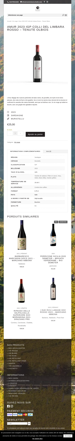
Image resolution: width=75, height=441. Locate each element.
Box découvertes (16, 348)
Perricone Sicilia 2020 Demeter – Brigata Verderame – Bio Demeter (53, 254)
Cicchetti (13, 368)
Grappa (11, 363)
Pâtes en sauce (52, 176)
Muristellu (37, 161)
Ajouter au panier (35, 134)
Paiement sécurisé (17, 391)
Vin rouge (15, 21)
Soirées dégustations (18, 381)
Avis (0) (48, 151)
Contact (12, 386)
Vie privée (13, 396)
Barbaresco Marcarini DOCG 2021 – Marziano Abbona (22, 253)
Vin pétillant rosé (17, 361)
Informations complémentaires (25, 151)
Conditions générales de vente (23, 388)
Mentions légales (16, 393)
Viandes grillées (51, 178)
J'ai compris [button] (68, 436)
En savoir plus (38, 438)
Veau (59, 176)
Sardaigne (38, 157)
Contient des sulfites (41, 187)
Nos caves (13, 378)
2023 (36, 168)
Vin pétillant (14, 358)
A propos (12, 383)
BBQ (44, 178)
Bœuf (40, 178)
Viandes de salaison (41, 176)
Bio (36, 206)
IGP (36, 164)
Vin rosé (12, 356)
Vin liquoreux (15, 366)
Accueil (9, 21)
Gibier (36, 178)
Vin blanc (12, 353)
